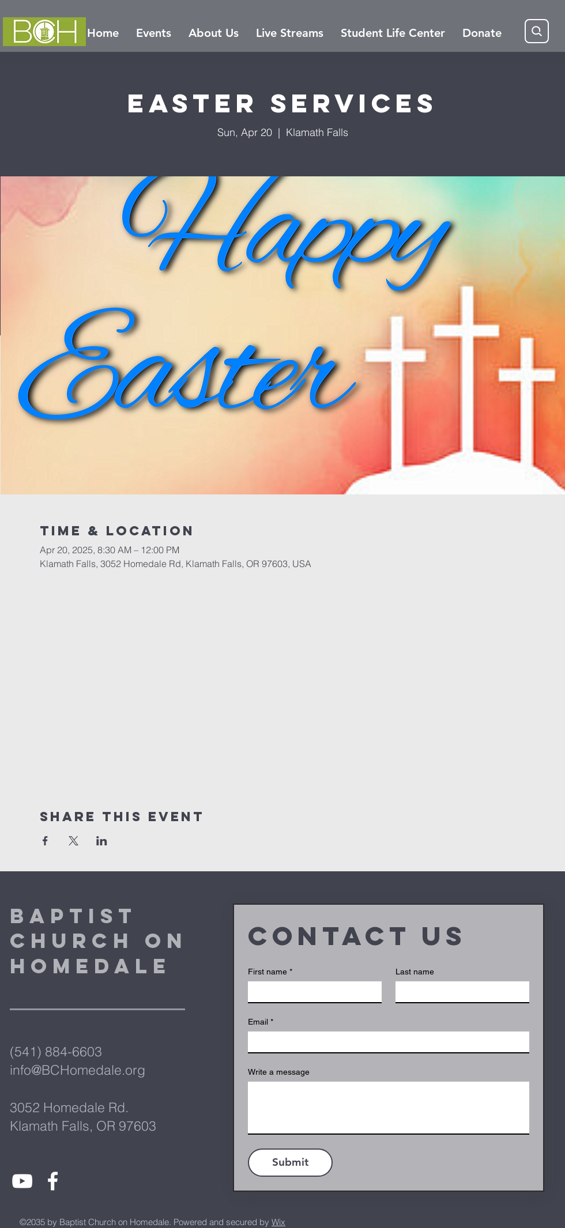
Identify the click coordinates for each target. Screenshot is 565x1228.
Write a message (279, 1071)
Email (260, 1022)
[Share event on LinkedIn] (101, 840)
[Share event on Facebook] (45, 840)
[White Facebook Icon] (52, 1181)
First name (270, 972)
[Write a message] (388, 1107)
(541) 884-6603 (56, 1051)
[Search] (537, 31)
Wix (278, 1221)
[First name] (311, 991)
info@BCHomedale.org (77, 1069)
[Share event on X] (73, 840)
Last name (415, 971)
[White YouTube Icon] (22, 1181)
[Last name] (459, 991)
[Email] (385, 1041)
